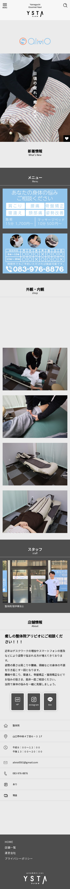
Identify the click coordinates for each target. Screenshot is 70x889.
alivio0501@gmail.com (25, 762)
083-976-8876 (20, 773)
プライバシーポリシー (19, 858)
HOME (9, 842)
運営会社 (10, 853)
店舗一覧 (10, 847)
